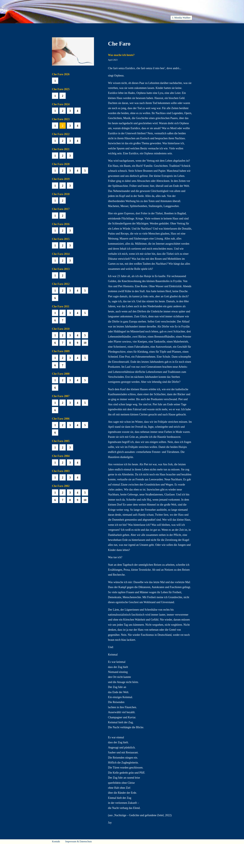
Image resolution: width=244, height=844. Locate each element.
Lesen (96, 27)
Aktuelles (80, 27)
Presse (188, 27)
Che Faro (126, 27)
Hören (110, 27)
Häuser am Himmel (165, 27)
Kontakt (56, 841)
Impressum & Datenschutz (78, 841)
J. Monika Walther (181, 17)
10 (85, 342)
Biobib (143, 27)
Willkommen (60, 27)
